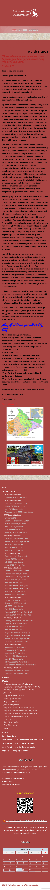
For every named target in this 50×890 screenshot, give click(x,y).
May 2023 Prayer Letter (14, 547)
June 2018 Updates (11, 704)
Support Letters (9, 491)
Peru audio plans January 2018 (16, 716)
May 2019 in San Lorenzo (14, 695)
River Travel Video (11, 722)
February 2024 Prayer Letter (16, 532)
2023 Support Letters (12, 535)
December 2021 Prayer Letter (17, 571)
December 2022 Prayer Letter (17, 556)
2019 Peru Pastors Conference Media (19, 690)
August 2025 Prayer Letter (15, 506)
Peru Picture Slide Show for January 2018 (20, 713)
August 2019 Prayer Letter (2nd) (17, 635)
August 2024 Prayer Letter (15, 524)
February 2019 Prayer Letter (16, 623)
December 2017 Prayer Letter (17, 673)
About (5, 729)
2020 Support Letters (12, 597)
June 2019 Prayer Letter (14, 629)
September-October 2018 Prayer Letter (20, 665)
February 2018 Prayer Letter (16, 650)
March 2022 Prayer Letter (15, 565)
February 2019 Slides (12, 698)
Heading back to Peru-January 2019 (19, 621)
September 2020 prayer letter (16, 603)
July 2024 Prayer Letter (14, 527)
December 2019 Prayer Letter (17, 641)
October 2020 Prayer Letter (16, 600)
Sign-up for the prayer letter (15, 751)
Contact (5, 732)
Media (5, 681)
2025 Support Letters (12, 500)
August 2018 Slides (11, 701)
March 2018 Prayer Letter (15, 653)
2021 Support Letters (12, 568)
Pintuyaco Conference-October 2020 (18, 684)
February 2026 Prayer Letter (16, 497)
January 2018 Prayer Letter (15, 647)
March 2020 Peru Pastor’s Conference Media (22, 687)
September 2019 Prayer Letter (17, 638)
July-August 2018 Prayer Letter (17, 662)
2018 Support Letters (12, 644)
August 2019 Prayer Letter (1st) (17, 632)
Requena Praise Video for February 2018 (20, 710)
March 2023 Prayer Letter (15, 550)
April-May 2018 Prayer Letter (16, 656)
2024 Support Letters (12, 515)
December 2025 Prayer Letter (17, 503)
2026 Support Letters (12, 494)
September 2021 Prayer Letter (17, 576)
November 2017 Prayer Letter (17, 670)
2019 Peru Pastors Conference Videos (18, 743)
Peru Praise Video (11, 719)
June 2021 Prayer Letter (14, 582)
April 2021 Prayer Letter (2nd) (16, 585)
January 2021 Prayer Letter (15, 594)
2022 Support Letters (12, 553)
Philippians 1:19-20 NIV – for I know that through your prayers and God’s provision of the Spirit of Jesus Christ (25, 830)
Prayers (5, 677)
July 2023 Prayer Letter (14, 544)
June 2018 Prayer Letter (14, 659)
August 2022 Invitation (14, 559)
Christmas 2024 (11, 518)
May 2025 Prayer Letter (14, 509)
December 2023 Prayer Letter (17, 538)
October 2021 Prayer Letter (16, 574)
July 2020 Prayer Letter (14, 606)
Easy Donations (9, 736)
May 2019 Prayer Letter (14, 626)
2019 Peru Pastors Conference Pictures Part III (22, 740)
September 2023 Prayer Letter (17, 541)
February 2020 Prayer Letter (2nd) (18, 612)
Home (13, 30)
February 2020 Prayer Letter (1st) (18, 615)
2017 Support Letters (12, 668)
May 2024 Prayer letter (14, 529)
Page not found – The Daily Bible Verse (26, 820)
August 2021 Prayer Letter (15, 579)
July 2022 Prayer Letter (14, 562)
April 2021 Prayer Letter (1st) (16, 588)
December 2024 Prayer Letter (17, 521)
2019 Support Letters (12, 618)
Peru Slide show (10, 725)
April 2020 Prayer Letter (14, 609)
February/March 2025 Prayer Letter (19, 512)
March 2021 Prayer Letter (15, 591)
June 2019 (8, 693)
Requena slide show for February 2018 (19, 707)
